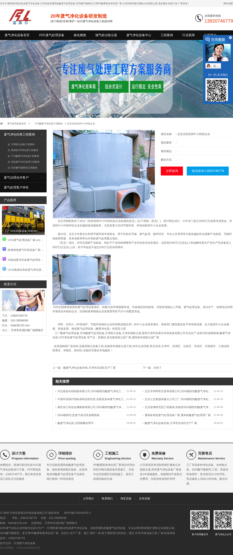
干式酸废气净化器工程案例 (49, 123)
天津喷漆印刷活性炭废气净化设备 (67, 528)
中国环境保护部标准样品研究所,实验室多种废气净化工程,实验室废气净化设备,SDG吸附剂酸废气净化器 (91, 399)
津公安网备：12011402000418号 (20, 547)
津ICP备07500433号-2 (77, 512)
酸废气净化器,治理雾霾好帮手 (75, 423)
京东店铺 (144, 498)
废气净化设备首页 (17, 35)
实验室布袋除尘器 (115, 346)
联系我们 (107, 498)
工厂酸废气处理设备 (67, 333)
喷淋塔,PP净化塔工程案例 (23, 150)
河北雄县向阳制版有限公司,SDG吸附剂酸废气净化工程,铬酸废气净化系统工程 (91, 391)
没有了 (158, 367)
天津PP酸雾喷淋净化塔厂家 (41, 533)
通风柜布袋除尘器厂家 (145, 337)
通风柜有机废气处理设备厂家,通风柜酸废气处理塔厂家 (177, 415)
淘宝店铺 (125, 498)
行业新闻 (188, 35)
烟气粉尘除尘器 (106, 35)
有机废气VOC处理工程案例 (23, 162)
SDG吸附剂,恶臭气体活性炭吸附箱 (77, 415)
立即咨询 (172, 171)
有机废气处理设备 (75, 337)
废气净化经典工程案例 (19, 134)
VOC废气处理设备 (51, 35)
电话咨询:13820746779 (208, 171)
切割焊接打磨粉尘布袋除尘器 (156, 528)
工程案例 (167, 35)
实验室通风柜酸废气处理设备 (107, 528)
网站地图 (228, 3)
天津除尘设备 (113, 333)
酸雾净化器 (103, 328)
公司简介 (88, 498)
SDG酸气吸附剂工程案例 (22, 167)
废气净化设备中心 (138, 35)
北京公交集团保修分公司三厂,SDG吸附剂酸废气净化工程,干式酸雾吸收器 (178, 399)
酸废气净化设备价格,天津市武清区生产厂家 (89, 367)
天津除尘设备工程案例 (21, 144)
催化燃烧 (80, 35)
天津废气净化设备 (24, 543)
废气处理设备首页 (16, 123)
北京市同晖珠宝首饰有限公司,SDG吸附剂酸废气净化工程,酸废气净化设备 (178, 391)
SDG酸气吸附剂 (9, 533)
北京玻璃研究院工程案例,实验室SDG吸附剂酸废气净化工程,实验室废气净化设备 (178, 407)
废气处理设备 (85, 328)
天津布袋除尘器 (131, 333)
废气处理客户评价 (16, 187)
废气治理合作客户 (16, 177)
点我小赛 (218, 65)
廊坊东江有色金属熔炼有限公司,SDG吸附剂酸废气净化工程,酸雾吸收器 (91, 407)
